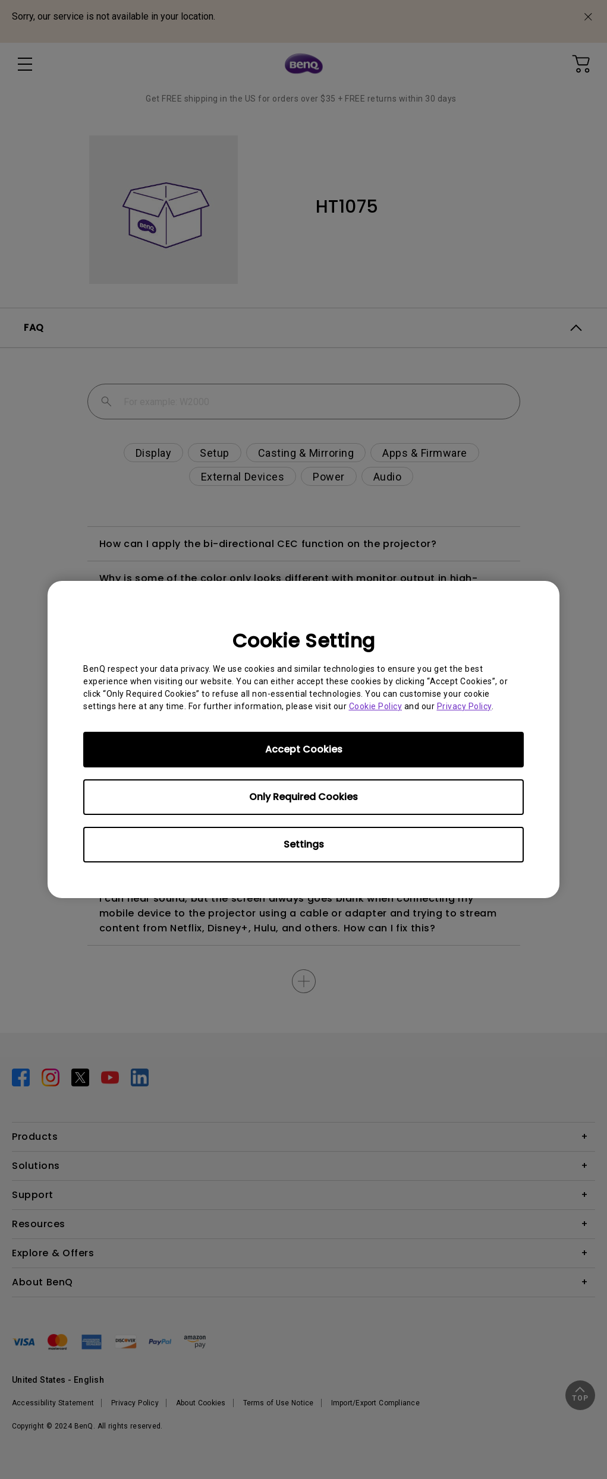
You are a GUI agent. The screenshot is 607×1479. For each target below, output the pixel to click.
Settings (304, 844)
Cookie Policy (375, 706)
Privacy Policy (464, 706)
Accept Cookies (303, 749)
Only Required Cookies (303, 797)
